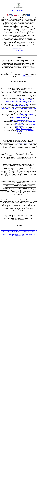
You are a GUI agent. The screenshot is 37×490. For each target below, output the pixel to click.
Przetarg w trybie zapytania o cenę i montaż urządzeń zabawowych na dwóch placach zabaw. (19, 234)
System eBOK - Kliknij (18, 10)
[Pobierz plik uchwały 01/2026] (28, 114)
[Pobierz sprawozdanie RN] (20, 105)
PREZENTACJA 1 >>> (18, 48)
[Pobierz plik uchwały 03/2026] (20, 120)
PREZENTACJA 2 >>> (18, 50)
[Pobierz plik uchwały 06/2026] (24, 129)
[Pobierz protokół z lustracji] (9, 108)
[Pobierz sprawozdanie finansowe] (20, 100)
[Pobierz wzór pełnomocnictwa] (24, 143)
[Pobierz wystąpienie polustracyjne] (27, 108)
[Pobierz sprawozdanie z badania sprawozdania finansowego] (23, 102)
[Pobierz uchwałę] (27, 76)
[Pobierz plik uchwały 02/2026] (20, 117)
